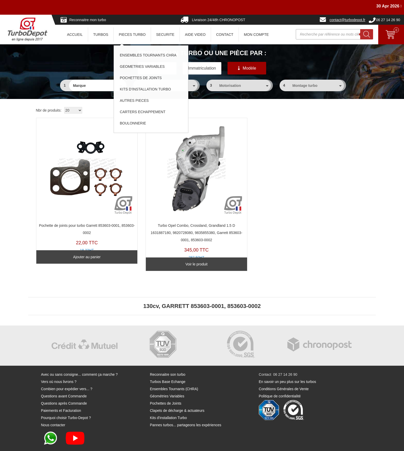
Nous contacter (53, 411)
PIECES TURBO (132, 34)
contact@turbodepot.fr (347, 20)
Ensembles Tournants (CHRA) (174, 375)
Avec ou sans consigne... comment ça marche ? (79, 360)
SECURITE (165, 34)
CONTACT (224, 34)
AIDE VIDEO (195, 34)
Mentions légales (232, 444)
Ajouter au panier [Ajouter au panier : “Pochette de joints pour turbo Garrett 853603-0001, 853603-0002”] (74, 250)
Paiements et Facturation (61, 396)
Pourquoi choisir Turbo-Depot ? (66, 404)
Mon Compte (256, 34)
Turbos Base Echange (168, 367)
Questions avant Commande (64, 382)
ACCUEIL (75, 34)
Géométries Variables (167, 382)
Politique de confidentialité (280, 382)
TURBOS (100, 34)
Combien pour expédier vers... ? (66, 375)
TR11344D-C (158, 184)
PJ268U (74, 177)
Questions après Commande (64, 389)
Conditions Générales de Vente (284, 375)
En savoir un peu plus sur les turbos (287, 367)
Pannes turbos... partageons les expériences (185, 411)
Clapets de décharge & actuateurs (177, 396)
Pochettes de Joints (165, 389)
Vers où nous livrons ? (59, 367)
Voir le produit (159, 250)
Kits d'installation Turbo (168, 404)
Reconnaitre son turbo (168, 360)
